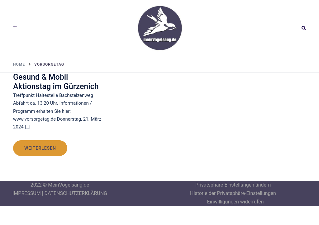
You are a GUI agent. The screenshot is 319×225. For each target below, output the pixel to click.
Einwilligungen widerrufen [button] (235, 202)
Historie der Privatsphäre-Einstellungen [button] (233, 193)
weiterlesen (40, 148)
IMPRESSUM (26, 193)
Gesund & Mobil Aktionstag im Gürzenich (56, 81)
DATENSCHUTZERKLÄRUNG (76, 193)
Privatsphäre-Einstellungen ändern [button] (233, 185)
